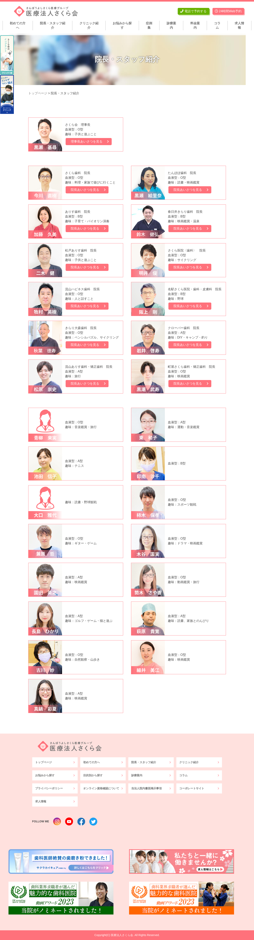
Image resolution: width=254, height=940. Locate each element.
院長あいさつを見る (86, 189)
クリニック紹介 (88, 25)
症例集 (149, 25)
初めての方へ (17, 25)
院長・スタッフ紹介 (52, 25)
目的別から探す (93, 775)
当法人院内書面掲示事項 (146, 788)
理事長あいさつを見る (88, 141)
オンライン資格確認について (101, 788)
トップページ (43, 762)
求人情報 (239, 25)
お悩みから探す (122, 25)
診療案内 (171, 25)
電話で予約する (193, 11)
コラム (217, 25)
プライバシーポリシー (49, 788)
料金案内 (195, 25)
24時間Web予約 (228, 11)
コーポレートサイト (191, 788)
